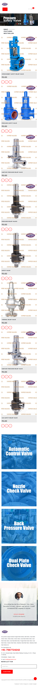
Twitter (21, 684)
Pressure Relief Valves (9, 221)
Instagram (25, 684)
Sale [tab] (6, 29)
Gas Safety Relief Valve (10, 417)
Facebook (17, 684)
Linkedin (31, 684)
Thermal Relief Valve (9, 319)
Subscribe (7, 671)
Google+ (35, 684)
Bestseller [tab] (9, 33)
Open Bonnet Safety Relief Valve (13, 74)
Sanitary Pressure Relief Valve (12, 172)
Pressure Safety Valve (9, 123)
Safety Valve (6, 270)
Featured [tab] (8, 31)
